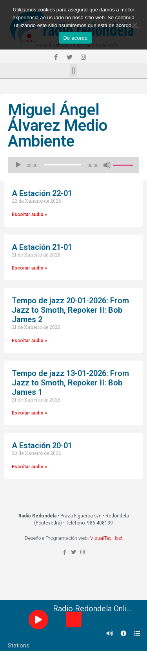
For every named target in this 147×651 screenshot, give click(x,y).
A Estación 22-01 (42, 193)
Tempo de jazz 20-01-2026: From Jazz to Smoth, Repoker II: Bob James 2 (70, 310)
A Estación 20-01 (42, 445)
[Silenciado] (107, 165)
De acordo (75, 38)
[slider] (63, 164)
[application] (73, 165)
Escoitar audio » (29, 214)
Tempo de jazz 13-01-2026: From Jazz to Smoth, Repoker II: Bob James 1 (70, 383)
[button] (73, 70)
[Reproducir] (18, 165)
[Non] (134, 24)
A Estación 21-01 (42, 247)
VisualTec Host (106, 538)
